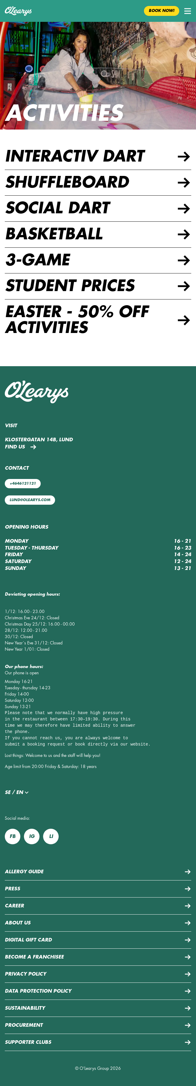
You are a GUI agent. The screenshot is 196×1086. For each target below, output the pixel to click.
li (51, 836)
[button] (188, 11)
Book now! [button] (161, 11)
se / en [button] (17, 792)
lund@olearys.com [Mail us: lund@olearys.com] (30, 500)
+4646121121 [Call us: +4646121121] (23, 483)
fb (13, 836)
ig (31, 836)
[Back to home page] (18, 11)
